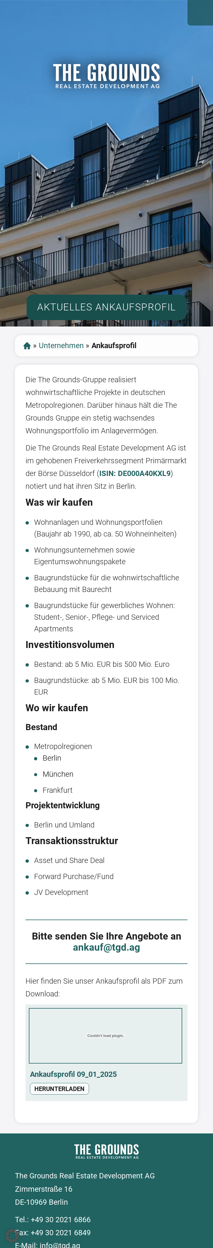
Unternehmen (61, 345)
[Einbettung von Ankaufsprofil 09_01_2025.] (105, 1036)
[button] (12, 1236)
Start (27, 346)
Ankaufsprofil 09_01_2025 (73, 1074)
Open (200, 13)
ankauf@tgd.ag (106, 947)
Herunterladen (59, 1088)
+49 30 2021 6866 (61, 1219)
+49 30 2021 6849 (61, 1232)
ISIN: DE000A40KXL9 (135, 473)
